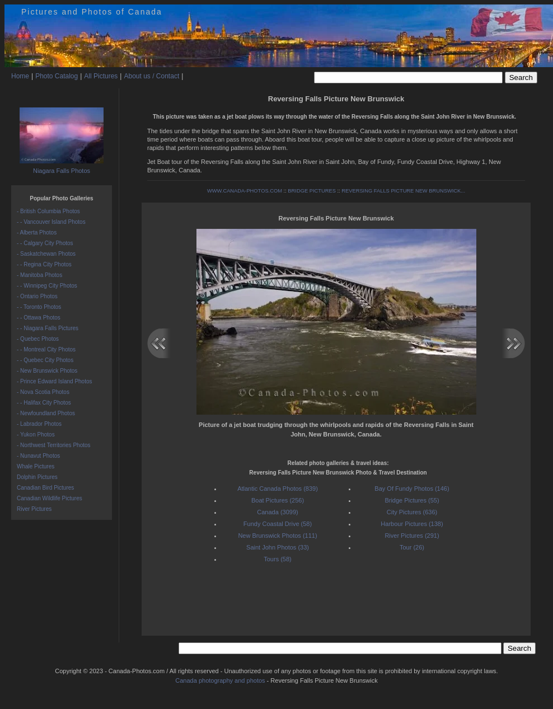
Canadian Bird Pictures (45, 488)
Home (20, 76)
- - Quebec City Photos (45, 360)
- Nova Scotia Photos (43, 392)
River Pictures (34, 509)
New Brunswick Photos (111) (277, 535)
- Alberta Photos (37, 232)
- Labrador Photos (39, 424)
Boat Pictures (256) (277, 500)
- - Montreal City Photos (46, 349)
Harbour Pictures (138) (412, 523)
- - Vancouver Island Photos (51, 222)
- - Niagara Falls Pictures (47, 328)
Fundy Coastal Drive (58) (277, 523)
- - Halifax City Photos (44, 403)
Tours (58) (278, 559)
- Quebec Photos (38, 339)
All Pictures (101, 76)
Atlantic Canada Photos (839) (277, 488)
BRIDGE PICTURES (312, 191)
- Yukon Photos (36, 434)
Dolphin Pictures (37, 477)
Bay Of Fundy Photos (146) (411, 488)
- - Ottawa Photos (38, 317)
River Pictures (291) (412, 535)
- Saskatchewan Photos (46, 254)
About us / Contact (151, 76)
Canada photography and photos (220, 680)
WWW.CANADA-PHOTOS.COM (244, 191)
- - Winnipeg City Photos (47, 286)
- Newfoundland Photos (46, 413)
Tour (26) (412, 547)
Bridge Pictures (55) (412, 500)
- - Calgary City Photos (45, 243)
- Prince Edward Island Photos (54, 381)
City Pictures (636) (412, 512)
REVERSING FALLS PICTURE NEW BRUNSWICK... (403, 191)
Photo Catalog (56, 76)
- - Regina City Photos (44, 264)
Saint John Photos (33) (277, 547)
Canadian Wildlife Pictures (49, 498)
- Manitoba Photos (39, 275)
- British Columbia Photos (48, 211)
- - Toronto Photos (39, 307)
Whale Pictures (35, 466)
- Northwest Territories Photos (54, 445)
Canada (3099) (277, 512)
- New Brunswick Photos (47, 371)
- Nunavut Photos (38, 456)
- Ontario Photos (37, 296)
